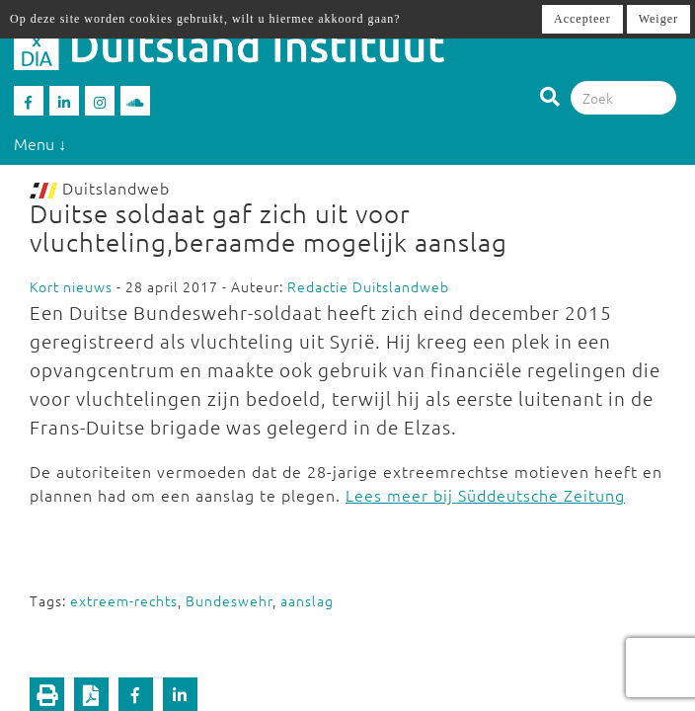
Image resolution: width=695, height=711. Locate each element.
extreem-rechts (124, 600)
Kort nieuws (71, 286)
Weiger (658, 19)
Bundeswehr (229, 600)
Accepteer (582, 19)
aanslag (307, 600)
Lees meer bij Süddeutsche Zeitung (485, 495)
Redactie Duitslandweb (368, 286)
